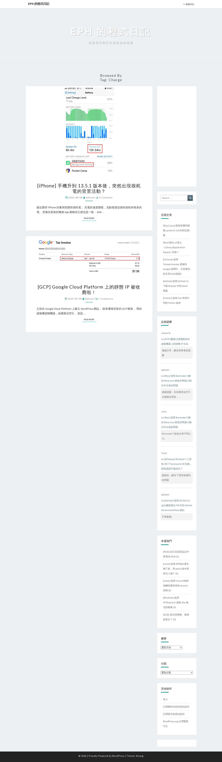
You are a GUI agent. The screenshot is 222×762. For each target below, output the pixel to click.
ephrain (90, 197)
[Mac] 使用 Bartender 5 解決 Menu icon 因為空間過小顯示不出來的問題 (176, 380)
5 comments (105, 298)
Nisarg (140, 755)
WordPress (118, 755)
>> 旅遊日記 (188, 4)
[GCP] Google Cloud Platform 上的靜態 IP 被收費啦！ (89, 289)
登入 (165, 699)
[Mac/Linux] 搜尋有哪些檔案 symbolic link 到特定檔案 (176, 230)
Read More (90, 218)
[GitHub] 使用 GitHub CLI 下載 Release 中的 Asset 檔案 (176, 286)
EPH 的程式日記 (38, 4)
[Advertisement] (177, 136)
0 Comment (106, 197)
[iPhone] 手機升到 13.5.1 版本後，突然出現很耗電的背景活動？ (89, 188)
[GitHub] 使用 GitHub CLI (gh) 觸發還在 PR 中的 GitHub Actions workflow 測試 (176, 505)
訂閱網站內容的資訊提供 (176, 706)
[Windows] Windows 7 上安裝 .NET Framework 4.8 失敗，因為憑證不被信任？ (176, 464)
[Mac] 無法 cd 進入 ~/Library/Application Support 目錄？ (174, 247)
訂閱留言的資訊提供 (174, 713)
